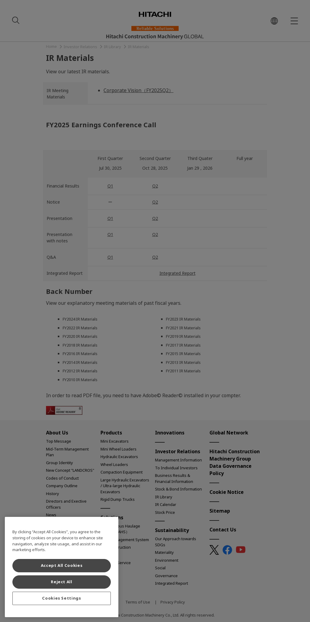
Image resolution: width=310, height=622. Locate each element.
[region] (61, 567)
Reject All (61, 582)
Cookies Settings (61, 598)
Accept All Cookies (62, 565)
